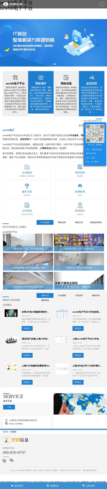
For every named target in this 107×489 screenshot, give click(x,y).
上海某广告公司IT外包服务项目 (79, 286)
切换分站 (93, 470)
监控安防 (91, 83)
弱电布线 (66, 83)
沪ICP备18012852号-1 (73, 470)
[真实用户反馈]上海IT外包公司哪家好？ (41, 357)
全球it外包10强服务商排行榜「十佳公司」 (42, 330)
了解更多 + (27, 347)
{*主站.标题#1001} (8, 482)
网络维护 (40, 83)
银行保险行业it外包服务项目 (79, 305)
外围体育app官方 (88, 482)
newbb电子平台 (15, 83)
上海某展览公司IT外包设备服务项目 (28, 305)
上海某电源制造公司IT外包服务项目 (79, 267)
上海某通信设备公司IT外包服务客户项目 (28, 286)
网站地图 (86, 470)
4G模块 (13, 432)
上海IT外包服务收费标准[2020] (37, 384)
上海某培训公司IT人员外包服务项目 (28, 267)
